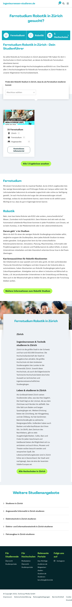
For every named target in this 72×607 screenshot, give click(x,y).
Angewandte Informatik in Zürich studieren (25, 511)
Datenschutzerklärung (22, 597)
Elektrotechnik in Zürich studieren (21, 519)
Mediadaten (26, 561)
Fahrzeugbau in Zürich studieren (20, 534)
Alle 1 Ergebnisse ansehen (36, 163)
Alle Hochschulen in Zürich (32, 471)
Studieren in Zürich (14, 503)
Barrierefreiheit (58, 597)
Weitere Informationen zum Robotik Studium (27, 291)
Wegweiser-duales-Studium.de (42, 570)
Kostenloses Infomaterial (18, 150)
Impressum (7, 597)
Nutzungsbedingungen (41, 597)
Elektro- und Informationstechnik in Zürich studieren (29, 526)
